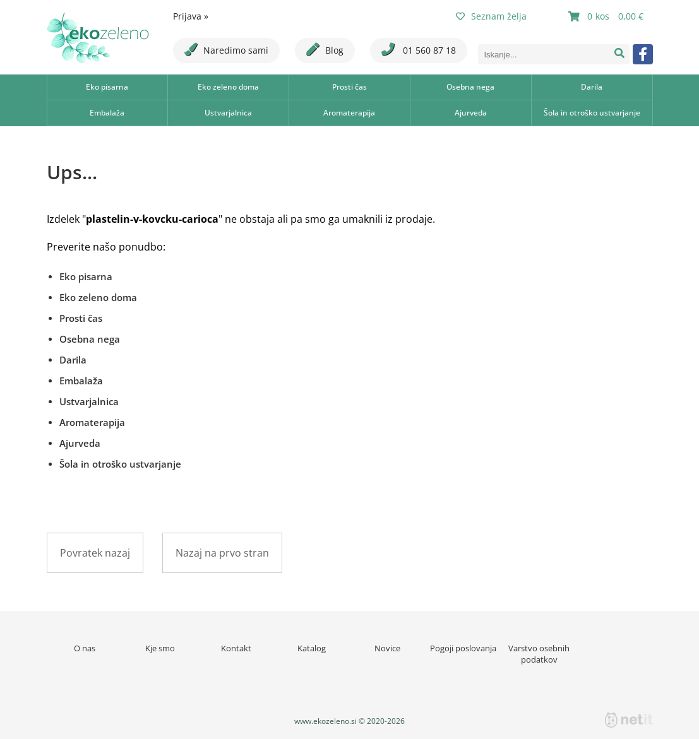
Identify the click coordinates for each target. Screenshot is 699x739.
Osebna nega (470, 86)
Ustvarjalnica (228, 112)
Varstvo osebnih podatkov (539, 653)
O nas (84, 648)
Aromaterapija (349, 112)
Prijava (190, 16)
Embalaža (107, 112)
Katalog (311, 648)
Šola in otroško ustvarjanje (592, 112)
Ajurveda (471, 112)
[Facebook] (643, 54)
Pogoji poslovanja (463, 648)
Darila (591, 86)
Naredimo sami (226, 49)
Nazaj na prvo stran (222, 553)
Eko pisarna (107, 86)
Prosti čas (349, 86)
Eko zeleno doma (228, 86)
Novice (387, 648)
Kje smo (160, 648)
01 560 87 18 (418, 49)
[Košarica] (607, 16)
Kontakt (236, 648)
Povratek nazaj (95, 553)
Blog (325, 49)
